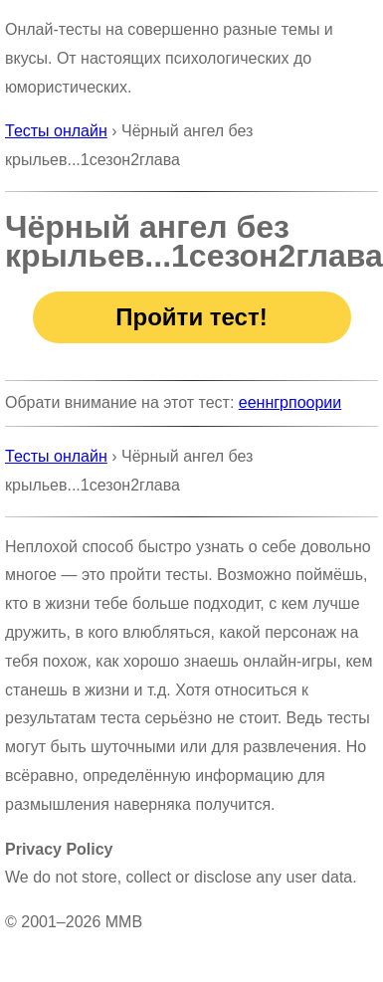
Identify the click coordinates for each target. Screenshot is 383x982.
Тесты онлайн (56, 130)
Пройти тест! (191, 316)
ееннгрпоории (290, 402)
